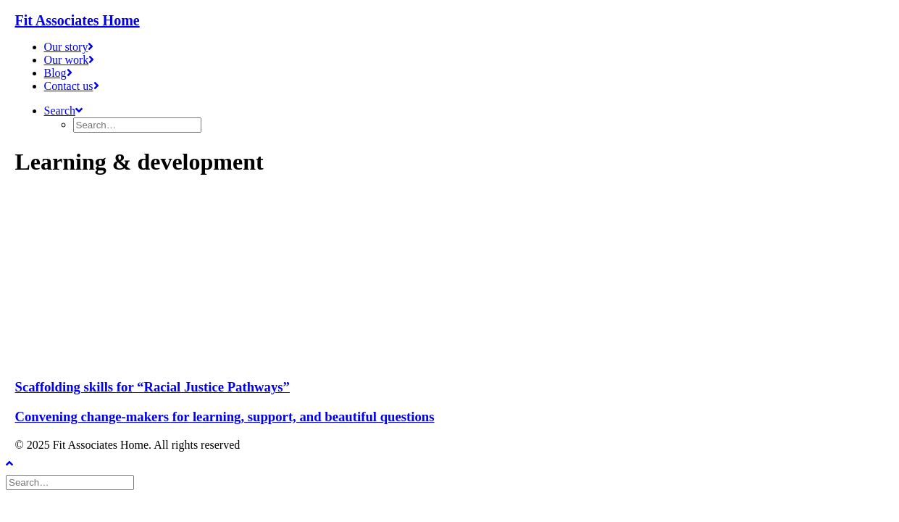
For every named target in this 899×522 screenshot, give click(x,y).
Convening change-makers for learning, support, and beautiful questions (225, 416)
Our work (69, 60)
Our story (69, 47)
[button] (63, 110)
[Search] (71, 482)
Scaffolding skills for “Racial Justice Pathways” (152, 386)
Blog (58, 73)
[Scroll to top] (20, 461)
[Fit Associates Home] (450, 20)
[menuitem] (464, 47)
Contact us (71, 86)
